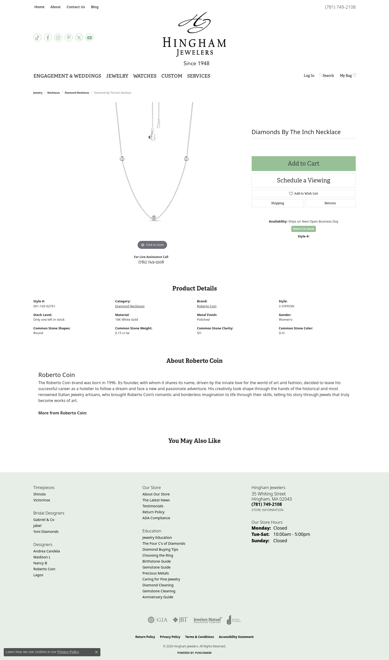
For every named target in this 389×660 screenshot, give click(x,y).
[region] (152, 176)
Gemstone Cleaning (159, 591)
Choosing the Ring (158, 555)
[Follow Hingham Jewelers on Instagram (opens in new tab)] (58, 37)
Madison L (42, 557)
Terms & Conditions (199, 637)
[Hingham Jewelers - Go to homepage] (194, 38)
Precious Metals (156, 573)
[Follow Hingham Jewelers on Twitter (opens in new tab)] (79, 37)
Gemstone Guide (157, 567)
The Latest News (156, 500)
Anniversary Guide (158, 597)
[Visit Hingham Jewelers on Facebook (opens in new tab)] (48, 37)
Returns (330, 203)
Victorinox (41, 500)
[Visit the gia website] (158, 620)
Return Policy (154, 512)
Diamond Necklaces (77, 92)
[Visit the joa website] (234, 620)
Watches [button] (144, 76)
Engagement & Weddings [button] (67, 76)
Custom (171, 76)
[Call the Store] (267, 504)
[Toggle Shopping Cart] (348, 75)
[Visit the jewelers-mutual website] (207, 620)
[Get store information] (268, 510)
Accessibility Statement (236, 637)
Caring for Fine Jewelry (161, 579)
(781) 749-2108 (151, 262)
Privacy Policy (170, 637)
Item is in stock (303, 228)
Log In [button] (309, 76)
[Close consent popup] (96, 652)
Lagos (38, 575)
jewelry (38, 92)
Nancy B (40, 563)
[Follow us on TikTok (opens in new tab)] (37, 37)
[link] (39, 6)
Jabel (37, 525)
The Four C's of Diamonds (164, 543)
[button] (54, 6)
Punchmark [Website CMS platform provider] (203, 653)
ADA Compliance (156, 518)
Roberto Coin (207, 306)
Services (198, 76)
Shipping (277, 203)
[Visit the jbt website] (180, 620)
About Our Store (156, 494)
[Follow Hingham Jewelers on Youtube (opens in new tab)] (89, 37)
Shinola (39, 494)
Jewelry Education (157, 537)
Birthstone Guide (157, 561)
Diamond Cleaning (158, 585)
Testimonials (153, 506)
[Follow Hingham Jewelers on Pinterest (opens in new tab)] (69, 37)
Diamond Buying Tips (160, 549)
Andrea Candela (46, 551)
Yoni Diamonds (46, 531)
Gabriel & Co (44, 519)
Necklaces (53, 92)
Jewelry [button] (117, 76)
